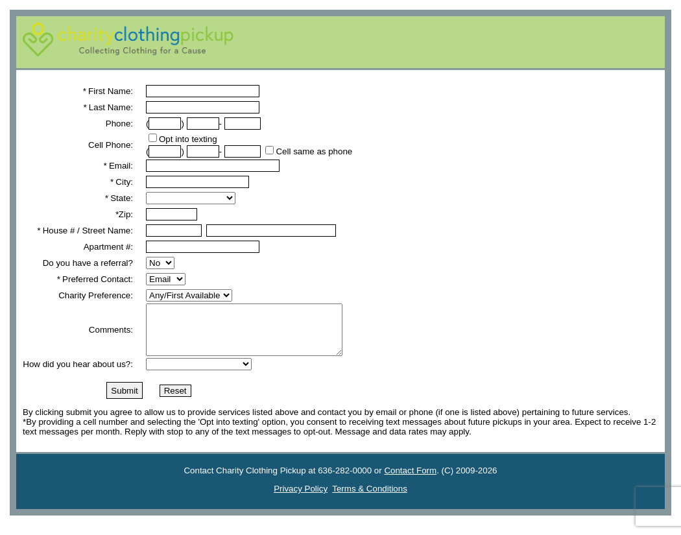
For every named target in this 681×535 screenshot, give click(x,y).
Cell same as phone (314, 151)
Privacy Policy (301, 498)
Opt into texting (188, 139)
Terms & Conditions (369, 498)
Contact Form (410, 480)
